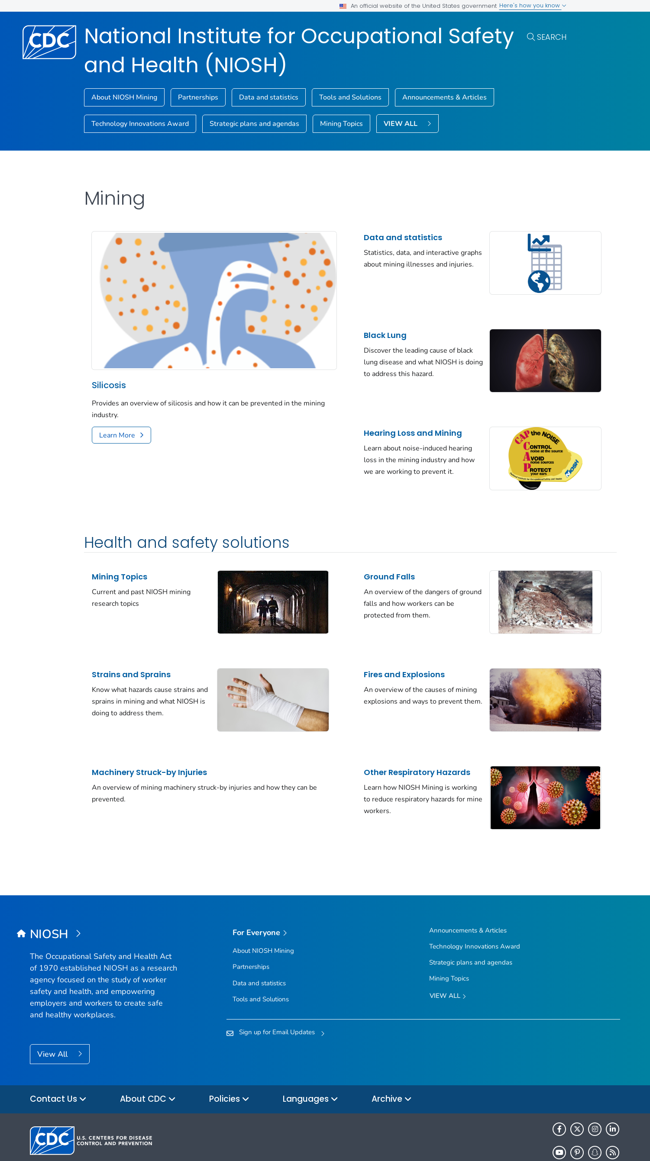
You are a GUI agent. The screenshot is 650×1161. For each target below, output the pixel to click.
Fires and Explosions (379, 648)
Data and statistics (268, 97)
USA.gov (608, 1141)
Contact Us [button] (58, 1061)
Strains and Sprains (131, 648)
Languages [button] (310, 1061)
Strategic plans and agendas (254, 124)
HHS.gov (575, 1141)
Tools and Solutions (350, 97)
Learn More (117, 421)
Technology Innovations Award (140, 124)
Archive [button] (392, 1061)
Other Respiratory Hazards (374, 745)
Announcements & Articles (444, 97)
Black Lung (360, 328)
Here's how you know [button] (532, 5)
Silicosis (109, 371)
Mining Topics (341, 124)
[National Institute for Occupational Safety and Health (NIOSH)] (104, 896)
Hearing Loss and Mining (388, 420)
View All (53, 1015)
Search (551, 37)
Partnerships (198, 97)
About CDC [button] (148, 1061)
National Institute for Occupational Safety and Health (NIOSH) (299, 51)
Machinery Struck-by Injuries (149, 739)
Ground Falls (364, 557)
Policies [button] (229, 1061)
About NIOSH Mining (124, 97)
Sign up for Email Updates (277, 993)
